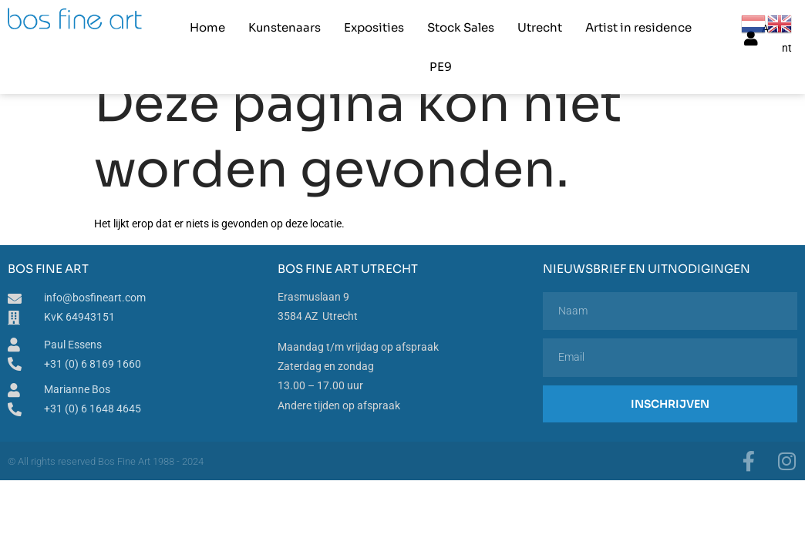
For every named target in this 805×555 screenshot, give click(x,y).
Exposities (374, 27)
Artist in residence (638, 27)
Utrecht (539, 27)
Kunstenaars (284, 27)
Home (207, 27)
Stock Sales (460, 27)
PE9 (440, 66)
